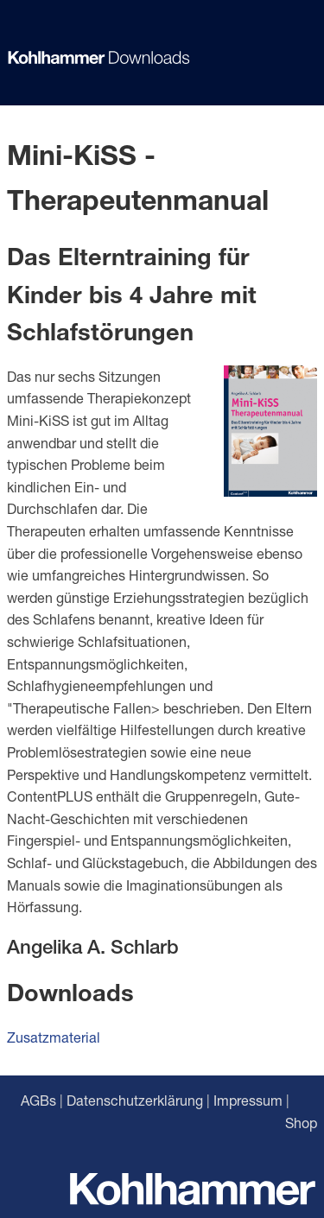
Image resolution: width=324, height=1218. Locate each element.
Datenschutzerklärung (135, 1100)
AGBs (38, 1100)
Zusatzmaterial (53, 1037)
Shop (301, 1122)
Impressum (248, 1100)
